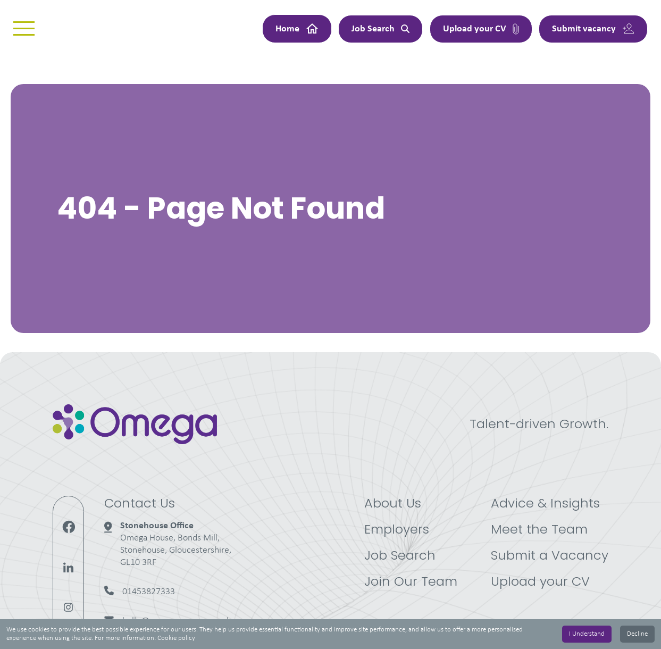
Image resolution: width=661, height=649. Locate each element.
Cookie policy (176, 638)
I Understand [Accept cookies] (587, 633)
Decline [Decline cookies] (637, 633)
